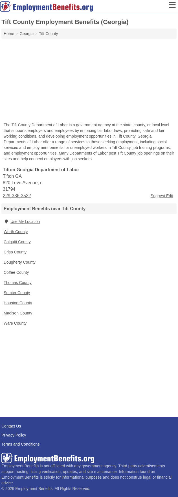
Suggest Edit (162, 196)
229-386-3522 (17, 195)
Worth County (16, 231)
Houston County (18, 303)
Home (9, 33)
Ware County (15, 323)
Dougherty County (20, 262)
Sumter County (17, 292)
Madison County (18, 313)
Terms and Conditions (20, 444)
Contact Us (11, 426)
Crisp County (15, 252)
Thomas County (18, 282)
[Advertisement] (89, 81)
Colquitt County (17, 242)
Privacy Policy (13, 435)
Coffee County (16, 272)
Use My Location (22, 221)
